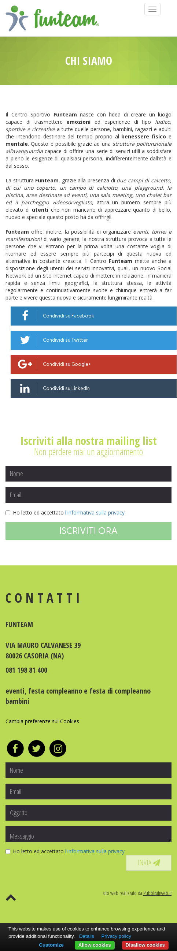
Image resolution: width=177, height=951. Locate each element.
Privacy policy (116, 936)
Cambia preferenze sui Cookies (42, 721)
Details (86, 936)
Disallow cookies (145, 945)
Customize (51, 945)
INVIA (148, 863)
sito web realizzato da (137, 892)
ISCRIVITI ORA (88, 530)
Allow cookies (94, 945)
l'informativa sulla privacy (95, 512)
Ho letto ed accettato (65, 512)
